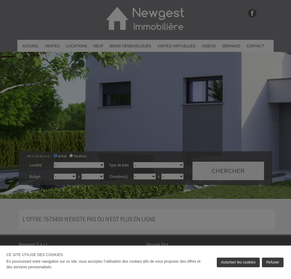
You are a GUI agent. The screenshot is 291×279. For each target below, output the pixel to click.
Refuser (272, 262)
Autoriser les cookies (238, 262)
